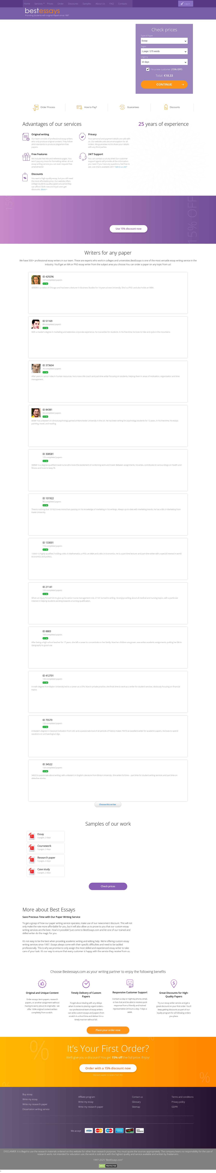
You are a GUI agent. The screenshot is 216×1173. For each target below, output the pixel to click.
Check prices (108, 888)
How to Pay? (86, 109)
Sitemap (136, 1108)
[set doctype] (164, 41)
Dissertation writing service (36, 1111)
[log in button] (186, 3)
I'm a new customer (166, 69)
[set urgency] (164, 62)
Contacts (117, 2)
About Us (96, 2)
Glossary (136, 1103)
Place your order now (108, 1031)
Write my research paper (34, 1106)
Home (25, 2)
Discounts (70, 2)
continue (164, 84)
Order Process (44, 110)
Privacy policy (178, 1103)
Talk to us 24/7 (121, 168)
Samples (83, 2)
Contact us (137, 1098)
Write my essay (30, 1101)
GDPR (175, 1108)
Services (36, 2)
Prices (48, 2)
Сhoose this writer (107, 806)
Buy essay (27, 1096)
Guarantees (129, 109)
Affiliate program (86, 1098)
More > (44, 191)
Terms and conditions (183, 1098)
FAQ (107, 2)
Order (58, 2)
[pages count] (164, 52)
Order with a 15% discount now (108, 1070)
